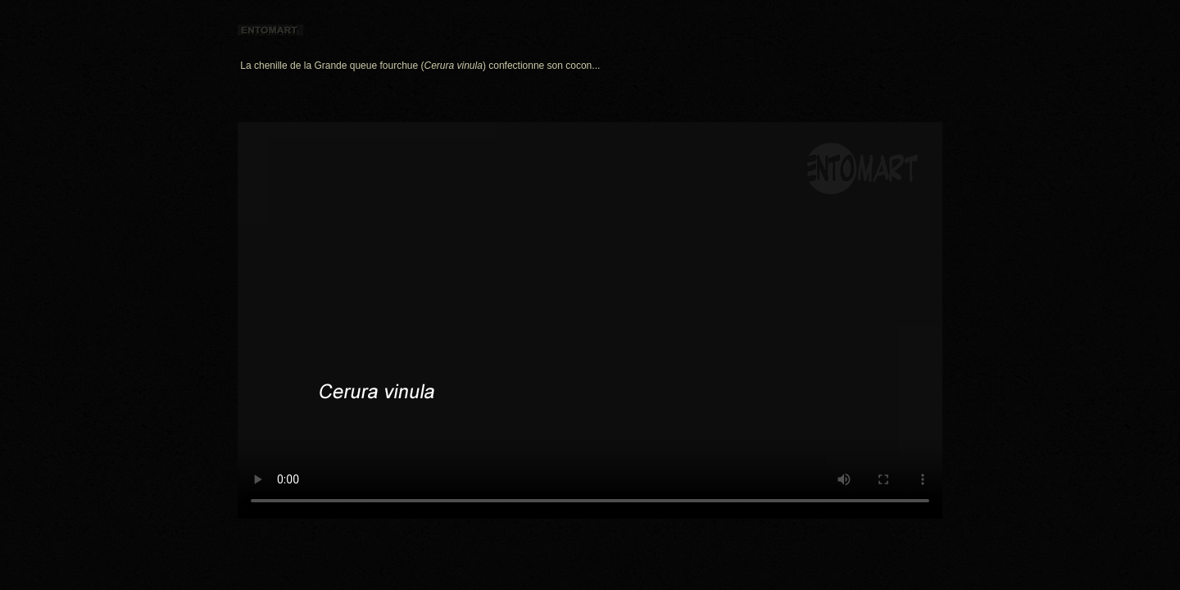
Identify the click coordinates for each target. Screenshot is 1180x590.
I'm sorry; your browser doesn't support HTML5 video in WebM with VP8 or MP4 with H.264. (590, 320)
